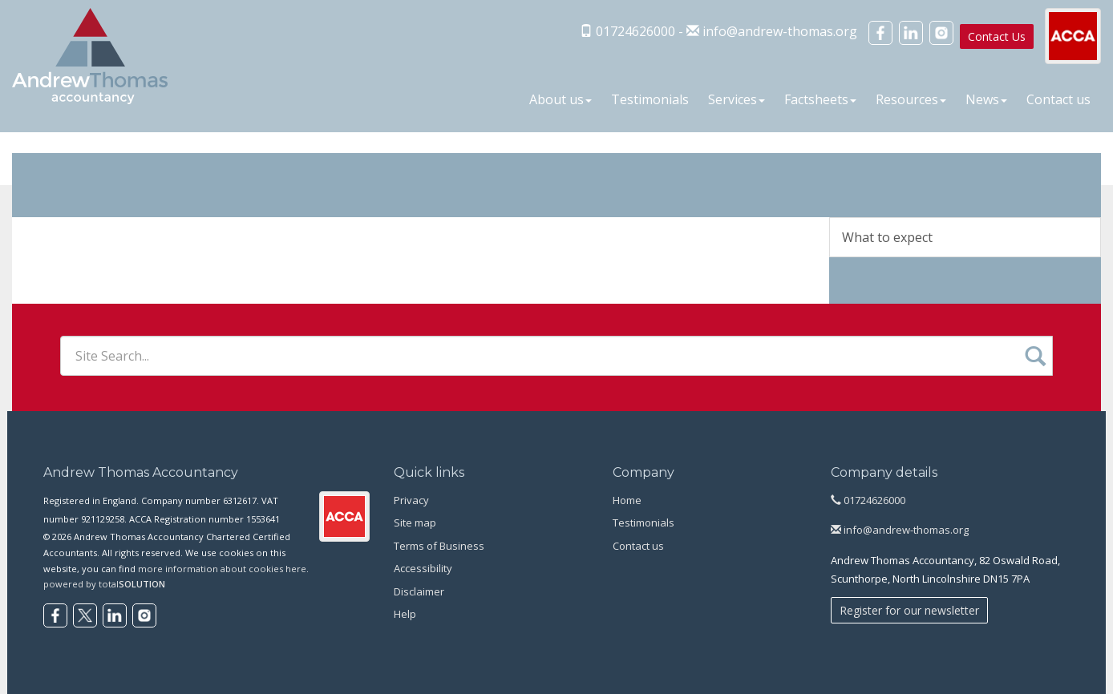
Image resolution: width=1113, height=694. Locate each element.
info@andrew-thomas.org (779, 31)
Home (627, 500)
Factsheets (820, 99)
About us (560, 99)
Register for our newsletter (909, 610)
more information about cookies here (222, 569)
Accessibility (423, 568)
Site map (415, 522)
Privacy (411, 500)
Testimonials (650, 99)
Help (405, 614)
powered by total (104, 584)
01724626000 (868, 500)
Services (736, 99)
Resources (911, 99)
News (986, 99)
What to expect (887, 237)
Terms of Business (439, 546)
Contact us (1058, 99)
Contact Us (997, 36)
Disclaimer (419, 591)
